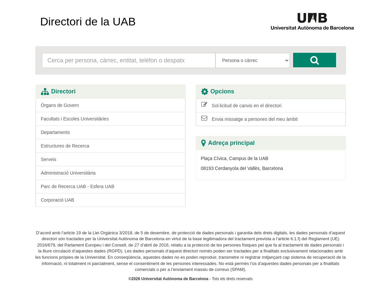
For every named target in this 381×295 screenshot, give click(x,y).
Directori (58, 91)
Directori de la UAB (88, 21)
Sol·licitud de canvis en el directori (241, 105)
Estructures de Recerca (65, 145)
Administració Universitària (68, 173)
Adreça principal (228, 143)
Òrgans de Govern (60, 105)
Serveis (49, 159)
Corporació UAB (57, 200)
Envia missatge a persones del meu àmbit (249, 119)
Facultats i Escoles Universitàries (75, 118)
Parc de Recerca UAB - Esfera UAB (78, 186)
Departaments (55, 132)
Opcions (217, 91)
